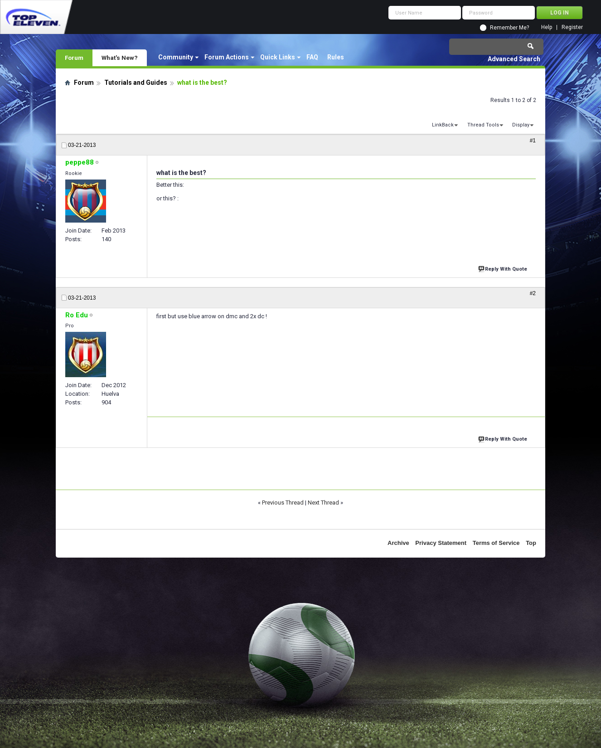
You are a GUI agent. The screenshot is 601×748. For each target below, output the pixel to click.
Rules (335, 57)
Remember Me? (509, 27)
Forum (74, 57)
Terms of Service (496, 542)
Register (572, 27)
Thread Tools (483, 125)
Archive (398, 542)
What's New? (120, 57)
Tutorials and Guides (135, 82)
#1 (533, 140)
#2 (533, 293)
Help (546, 27)
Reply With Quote (503, 268)
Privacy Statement (440, 542)
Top (531, 542)
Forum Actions (226, 57)
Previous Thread (283, 502)
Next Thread (323, 502)
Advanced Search (514, 59)
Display (520, 125)
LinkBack (443, 125)
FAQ (312, 57)
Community (175, 57)
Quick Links (277, 57)
